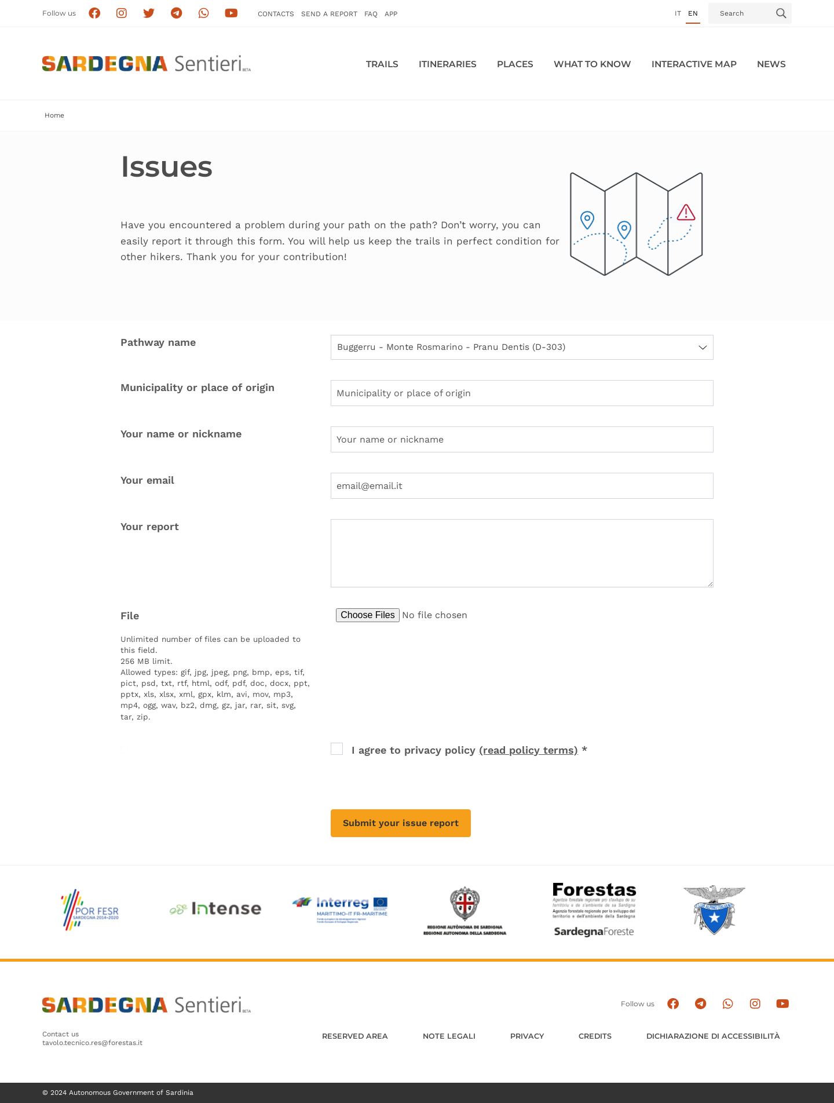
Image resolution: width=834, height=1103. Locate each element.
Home (54, 115)
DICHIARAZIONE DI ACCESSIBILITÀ (713, 1036)
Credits (595, 1036)
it (678, 13)
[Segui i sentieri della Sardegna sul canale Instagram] (122, 13)
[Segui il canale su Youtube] (231, 13)
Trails (382, 64)
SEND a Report (329, 14)
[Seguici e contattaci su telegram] (176, 13)
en (693, 13)
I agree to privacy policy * (469, 750)
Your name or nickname (181, 434)
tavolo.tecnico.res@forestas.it (92, 1043)
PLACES (515, 64)
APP (391, 14)
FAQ (371, 14)
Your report (149, 526)
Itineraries (448, 64)
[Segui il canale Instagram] (755, 1004)
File (129, 615)
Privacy (527, 1036)
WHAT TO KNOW (592, 64)
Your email (147, 480)
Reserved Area (355, 1036)
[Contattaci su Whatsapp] (204, 13)
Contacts (276, 14)
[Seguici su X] (149, 13)
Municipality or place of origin (197, 387)
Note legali (449, 1036)
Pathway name (158, 342)
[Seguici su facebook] (94, 13)
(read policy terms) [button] (528, 750)
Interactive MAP (694, 64)
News (771, 64)
